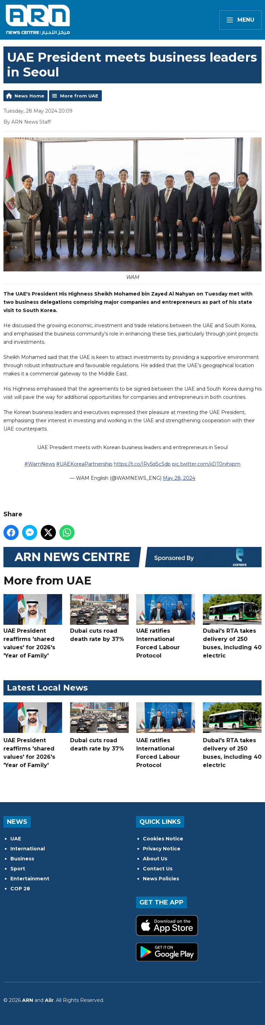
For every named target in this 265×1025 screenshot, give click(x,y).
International (27, 849)
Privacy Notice (161, 849)
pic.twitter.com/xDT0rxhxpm (206, 464)
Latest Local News (47, 688)
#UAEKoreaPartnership (84, 464)
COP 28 (20, 889)
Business (22, 859)
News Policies (161, 879)
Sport (17, 869)
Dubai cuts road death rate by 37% (99, 618)
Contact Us (158, 869)
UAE (15, 839)
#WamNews (39, 464)
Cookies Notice (163, 839)
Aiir (49, 1000)
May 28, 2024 (179, 478)
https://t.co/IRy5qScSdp (142, 464)
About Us (155, 859)
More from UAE (79, 96)
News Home (29, 96)
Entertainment (29, 879)
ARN (27, 1000)
